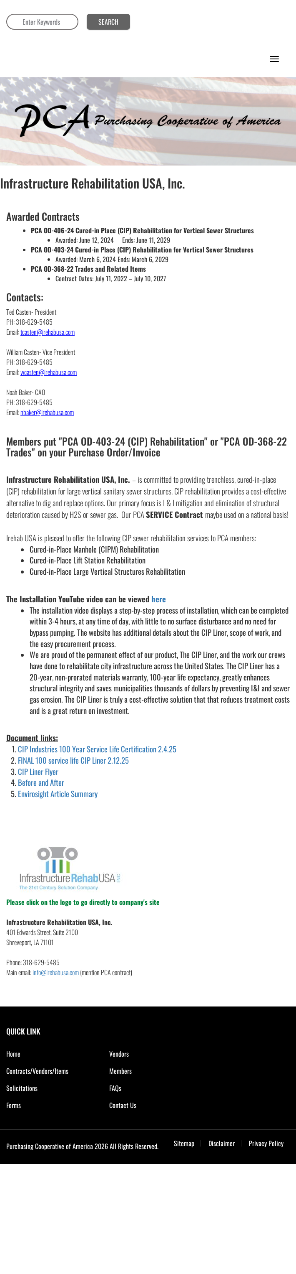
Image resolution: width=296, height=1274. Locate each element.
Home (13, 1054)
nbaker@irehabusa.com (47, 412)
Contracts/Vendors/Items (37, 1071)
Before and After (41, 782)
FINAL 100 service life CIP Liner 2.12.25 (73, 760)
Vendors (119, 1054)
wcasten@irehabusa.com (48, 372)
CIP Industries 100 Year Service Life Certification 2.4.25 (97, 748)
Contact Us (122, 1105)
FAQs (115, 1088)
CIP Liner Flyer (38, 771)
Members (120, 1071)
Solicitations (22, 1088)
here (158, 598)
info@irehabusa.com (56, 972)
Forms (13, 1105)
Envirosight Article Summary (58, 793)
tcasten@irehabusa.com (47, 332)
